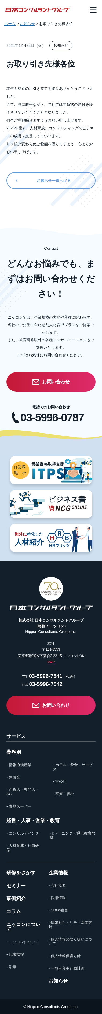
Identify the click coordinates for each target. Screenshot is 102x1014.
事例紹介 (16, 898)
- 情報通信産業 (18, 765)
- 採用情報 (57, 898)
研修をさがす (20, 872)
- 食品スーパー (18, 806)
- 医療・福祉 (63, 794)
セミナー (16, 885)
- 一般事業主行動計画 (67, 968)
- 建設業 (13, 777)
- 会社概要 (57, 885)
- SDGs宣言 (58, 910)
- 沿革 (11, 966)
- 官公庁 (60, 781)
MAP (51, 662)
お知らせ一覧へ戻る (54, 180)
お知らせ (58, 980)
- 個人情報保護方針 (65, 956)
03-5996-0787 (52, 417)
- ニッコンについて (22, 942)
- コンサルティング (22, 833)
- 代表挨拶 (15, 954)
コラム (13, 911)
